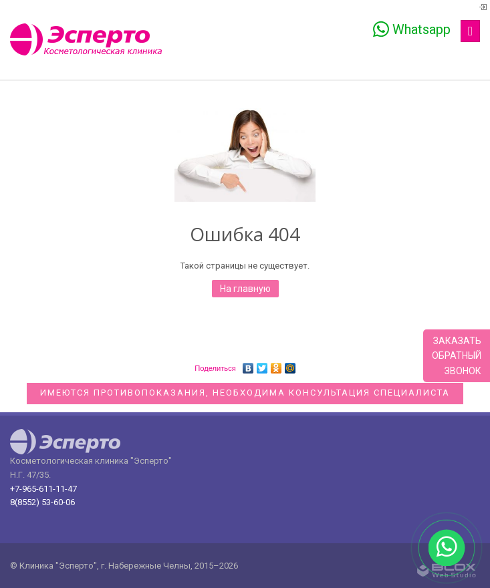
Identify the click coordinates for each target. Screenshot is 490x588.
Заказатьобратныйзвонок (456, 355)
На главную (245, 288)
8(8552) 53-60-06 (42, 502)
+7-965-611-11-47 (43, 489)
